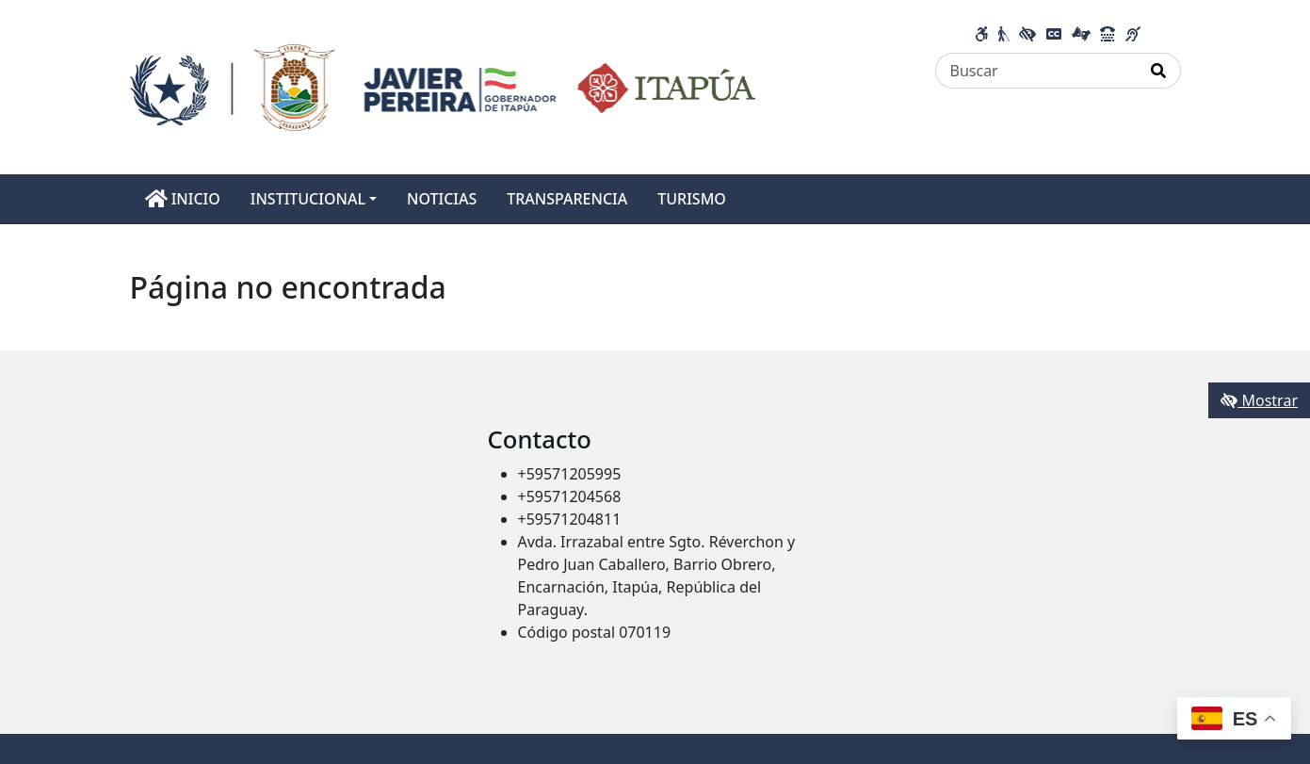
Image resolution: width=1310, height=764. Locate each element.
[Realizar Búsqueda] (1159, 71)
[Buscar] (1036, 71)
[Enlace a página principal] (443, 85)
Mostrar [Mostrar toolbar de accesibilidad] (1259, 400)
